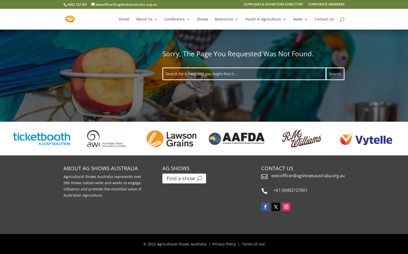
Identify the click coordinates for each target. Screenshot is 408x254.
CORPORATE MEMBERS (326, 4)
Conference (174, 19)
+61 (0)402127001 (290, 190)
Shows (202, 19)
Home (124, 19)
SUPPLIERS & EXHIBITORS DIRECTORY (273, 4)
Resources (224, 19)
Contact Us (324, 19)
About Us (144, 19)
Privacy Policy (224, 244)
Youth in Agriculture (263, 19)
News (298, 19)
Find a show (181, 178)
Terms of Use (253, 244)
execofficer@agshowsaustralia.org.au (308, 176)
